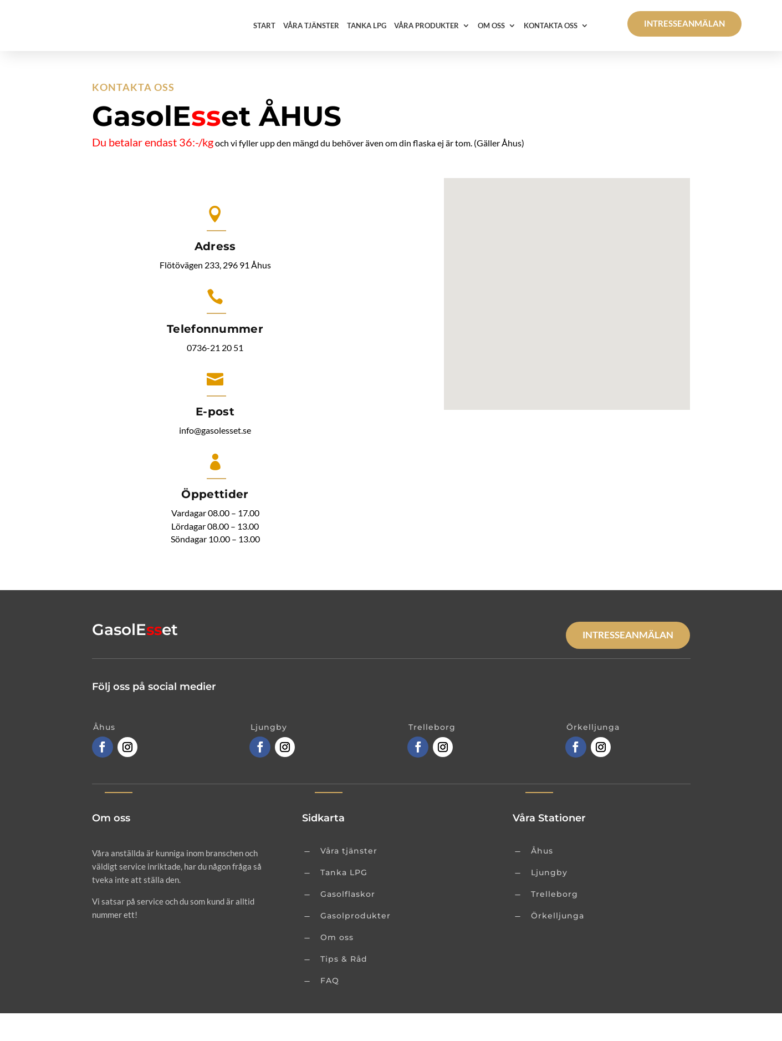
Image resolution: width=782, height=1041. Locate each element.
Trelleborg (554, 922)
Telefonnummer (215, 356)
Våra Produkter (426, 25)
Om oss (491, 25)
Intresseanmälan (684, 23)
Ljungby (549, 900)
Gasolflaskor (347, 922)
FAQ (329, 1008)
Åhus (542, 878)
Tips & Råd (343, 987)
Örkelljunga (557, 943)
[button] (571, 310)
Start (264, 25)
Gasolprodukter (355, 943)
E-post (215, 439)
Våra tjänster (311, 25)
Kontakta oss (550, 25)
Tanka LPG (366, 25)
